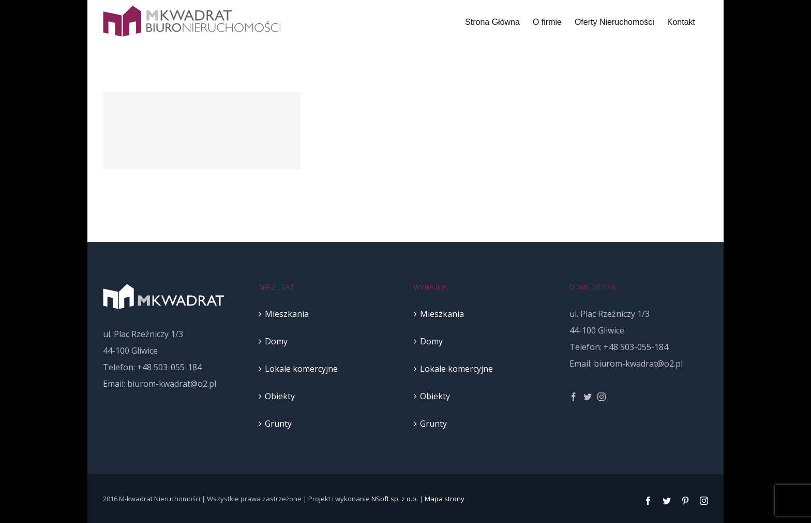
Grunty (278, 423)
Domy (276, 341)
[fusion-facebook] (573, 397)
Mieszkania (287, 313)
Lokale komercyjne (301, 368)
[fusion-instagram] (601, 397)
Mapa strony (444, 498)
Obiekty (280, 396)
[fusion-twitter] (587, 397)
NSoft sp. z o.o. (394, 498)
